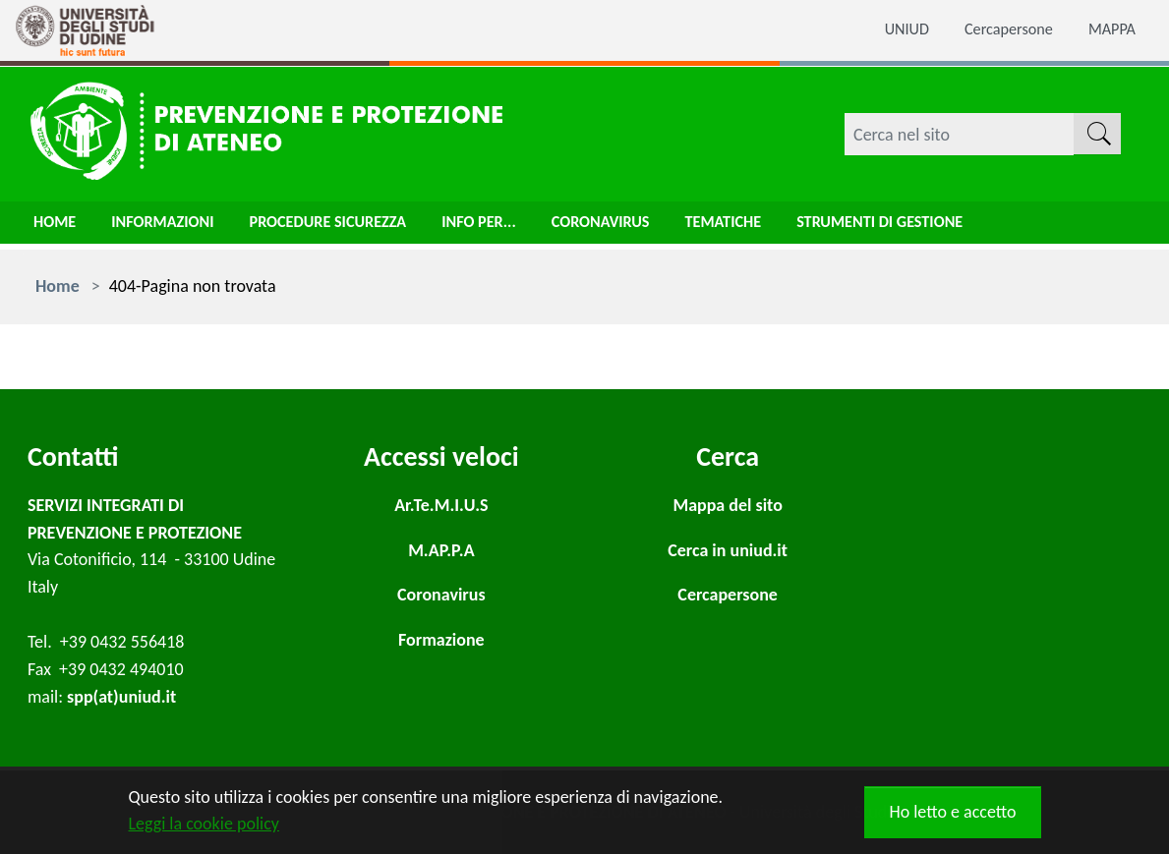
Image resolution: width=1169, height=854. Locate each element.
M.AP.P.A (441, 550)
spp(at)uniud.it (121, 697)
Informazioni (173, 227)
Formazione (441, 640)
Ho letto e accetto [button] (952, 812)
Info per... (517, 227)
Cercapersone (999, 30)
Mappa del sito (727, 505)
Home (57, 227)
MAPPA (1109, 30)
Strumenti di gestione (950, 227)
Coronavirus (648, 227)
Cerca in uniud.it (728, 550)
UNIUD (888, 30)
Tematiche (780, 227)
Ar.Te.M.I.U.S (441, 505)
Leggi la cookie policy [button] (204, 823)
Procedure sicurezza (352, 227)
